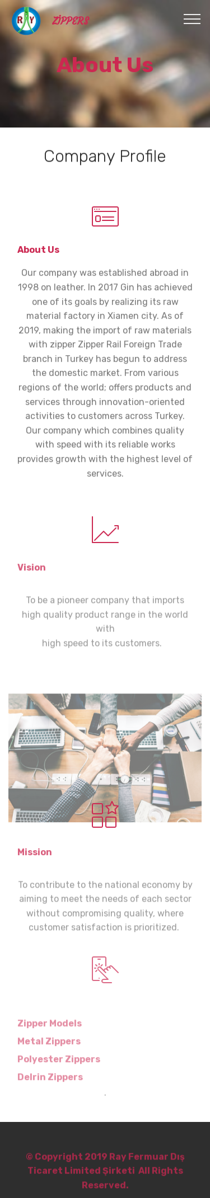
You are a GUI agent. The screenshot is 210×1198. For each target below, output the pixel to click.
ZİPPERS (70, 21)
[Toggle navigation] (192, 18)
